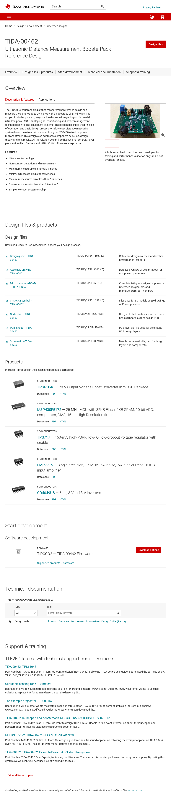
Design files (156, 44)
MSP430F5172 (49, 409)
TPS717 (43, 437)
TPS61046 (45, 387)
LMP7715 (45, 465)
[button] (9, 16)
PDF (53, 393)
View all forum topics (20, 775)
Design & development (29, 26)
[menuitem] (151, 16)
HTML (62, 393)
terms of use (134, 790)
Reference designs (56, 26)
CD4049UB (46, 493)
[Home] (24, 6)
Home (8, 26)
